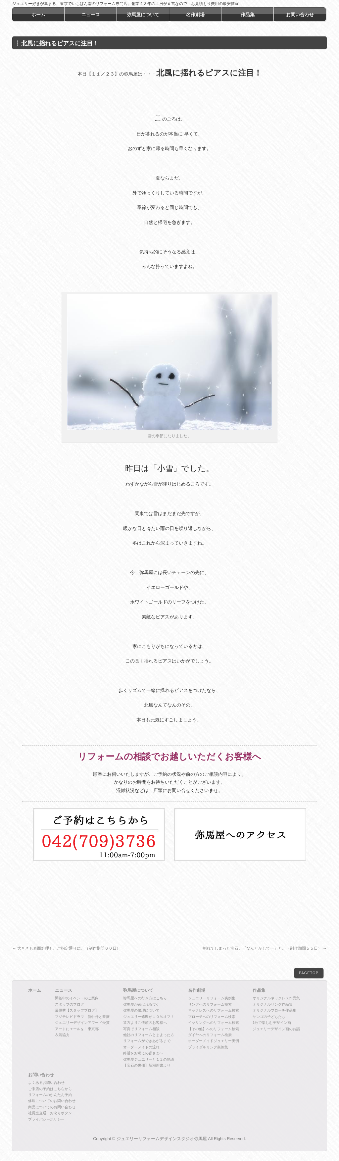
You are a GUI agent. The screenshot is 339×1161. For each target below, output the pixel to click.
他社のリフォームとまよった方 (148, 1035)
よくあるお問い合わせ (46, 1082)
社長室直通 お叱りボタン (50, 1113)
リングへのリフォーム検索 (210, 1004)
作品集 (259, 990)
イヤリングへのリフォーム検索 (213, 1023)
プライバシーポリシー (46, 1119)
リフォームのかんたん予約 (50, 1095)
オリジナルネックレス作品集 (276, 998)
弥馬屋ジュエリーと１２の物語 (148, 1059)
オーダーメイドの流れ (141, 1047)
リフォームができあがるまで (146, 1041)
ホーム (34, 990)
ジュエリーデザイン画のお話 (276, 1029)
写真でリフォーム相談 (141, 1029)
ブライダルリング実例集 (208, 1047)
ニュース (63, 990)
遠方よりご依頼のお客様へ (145, 1023)
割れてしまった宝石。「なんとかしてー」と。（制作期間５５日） (265, 948)
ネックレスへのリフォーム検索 (213, 1010)
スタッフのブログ (69, 1004)
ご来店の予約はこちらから (50, 1089)
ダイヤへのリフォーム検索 (210, 1035)
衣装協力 (62, 1035)
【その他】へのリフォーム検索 (213, 1029)
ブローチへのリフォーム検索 (211, 1017)
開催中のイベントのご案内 (77, 998)
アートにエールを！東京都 (77, 1029)
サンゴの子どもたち (269, 1017)
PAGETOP (308, 973)
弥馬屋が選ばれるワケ (141, 1004)
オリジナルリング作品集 (273, 1004)
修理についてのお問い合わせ (51, 1101)
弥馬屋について (138, 990)
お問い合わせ (41, 1075)
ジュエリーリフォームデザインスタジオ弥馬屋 (162, 1138)
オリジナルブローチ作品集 (274, 1010)
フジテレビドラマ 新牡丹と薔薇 (82, 1017)
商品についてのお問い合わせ (51, 1107)
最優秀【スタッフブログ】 (77, 1010)
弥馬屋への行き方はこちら (145, 998)
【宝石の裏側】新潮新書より (146, 1065)
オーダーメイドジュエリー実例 (213, 1041)
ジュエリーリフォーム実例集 (211, 998)
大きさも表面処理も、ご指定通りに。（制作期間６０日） (66, 948)
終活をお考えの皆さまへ (143, 1053)
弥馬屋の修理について (141, 1010)
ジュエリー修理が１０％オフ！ (148, 1017)
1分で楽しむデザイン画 (272, 1023)
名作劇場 (196, 990)
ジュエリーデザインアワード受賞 (82, 1023)
